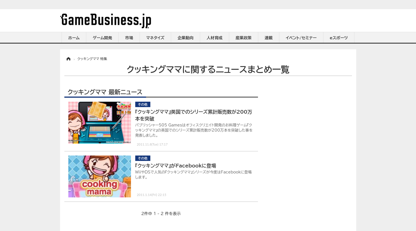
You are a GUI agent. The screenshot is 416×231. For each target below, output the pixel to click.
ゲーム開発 (102, 38)
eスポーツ (339, 38)
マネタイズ (155, 38)
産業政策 (244, 38)
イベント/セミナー (301, 38)
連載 (269, 38)
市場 (129, 38)
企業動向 (186, 38)
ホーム (73, 38)
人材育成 (215, 38)
